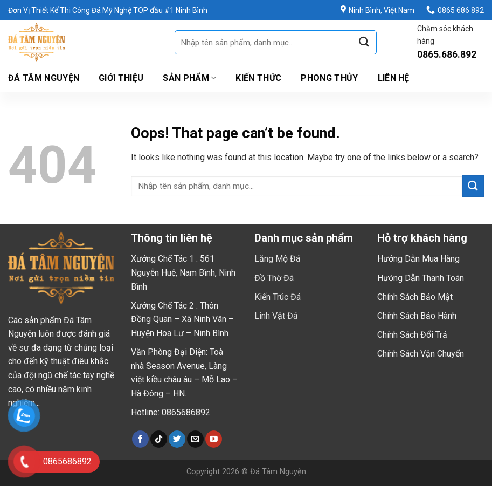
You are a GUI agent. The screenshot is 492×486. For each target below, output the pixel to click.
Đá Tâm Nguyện (43, 78)
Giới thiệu (121, 78)
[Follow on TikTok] (158, 439)
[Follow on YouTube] (213, 439)
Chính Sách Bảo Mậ (413, 297)
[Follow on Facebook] (140, 439)
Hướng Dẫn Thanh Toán (420, 278)
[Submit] (364, 42)
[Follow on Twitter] (177, 439)
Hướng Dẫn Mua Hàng (418, 259)
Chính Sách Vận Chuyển (420, 353)
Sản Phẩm (189, 78)
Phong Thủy (329, 78)
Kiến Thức (258, 78)
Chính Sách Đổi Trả (412, 335)
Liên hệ (394, 78)
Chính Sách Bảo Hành (416, 316)
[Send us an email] (195, 439)
